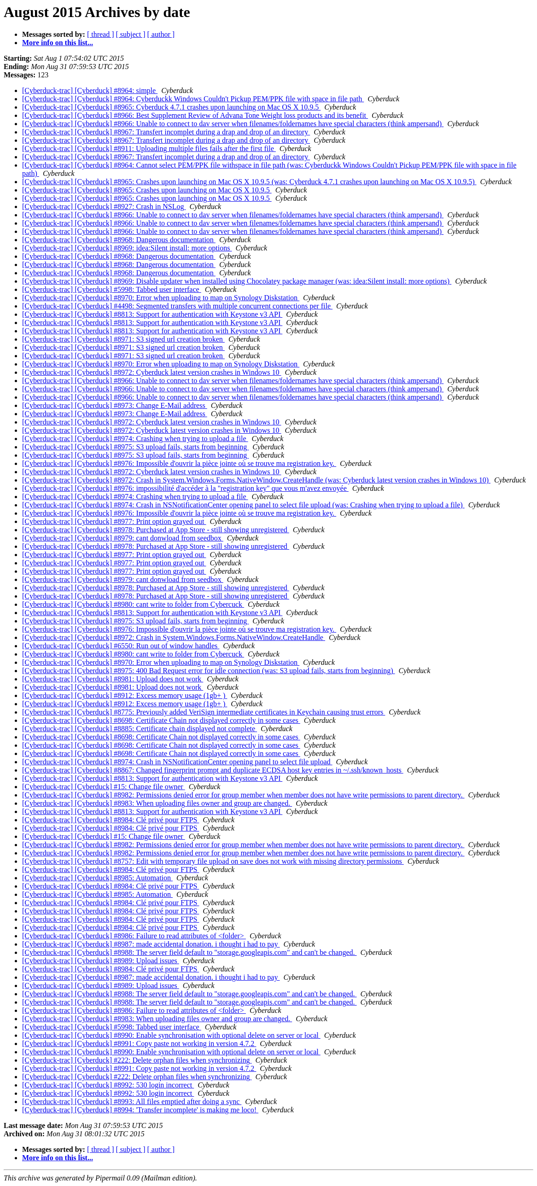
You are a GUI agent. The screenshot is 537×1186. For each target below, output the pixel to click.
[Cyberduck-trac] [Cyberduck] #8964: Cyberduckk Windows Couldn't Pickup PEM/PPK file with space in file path (193, 99)
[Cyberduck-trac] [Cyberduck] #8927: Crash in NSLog (104, 206)
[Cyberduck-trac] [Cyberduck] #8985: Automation (97, 878)
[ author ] (161, 34)
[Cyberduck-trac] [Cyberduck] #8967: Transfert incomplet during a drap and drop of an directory (166, 132)
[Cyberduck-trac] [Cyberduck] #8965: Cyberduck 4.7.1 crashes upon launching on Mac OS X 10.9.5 (171, 107)
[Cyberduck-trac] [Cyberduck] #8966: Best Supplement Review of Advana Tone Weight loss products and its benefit (195, 115)
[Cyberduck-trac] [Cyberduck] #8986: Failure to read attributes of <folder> (134, 936)
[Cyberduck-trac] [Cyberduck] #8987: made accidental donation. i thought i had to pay (151, 944)
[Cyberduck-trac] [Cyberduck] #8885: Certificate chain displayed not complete (139, 729)
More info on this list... (57, 43)
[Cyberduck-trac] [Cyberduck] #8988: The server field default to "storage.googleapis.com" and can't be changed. (189, 952)
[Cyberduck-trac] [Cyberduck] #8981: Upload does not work (112, 679)
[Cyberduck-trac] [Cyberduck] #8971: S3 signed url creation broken (123, 339)
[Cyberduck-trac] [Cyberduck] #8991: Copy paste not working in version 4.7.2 (139, 1043)
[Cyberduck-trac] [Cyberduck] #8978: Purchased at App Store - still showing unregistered (155, 530)
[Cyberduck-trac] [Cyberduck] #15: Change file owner (103, 787)
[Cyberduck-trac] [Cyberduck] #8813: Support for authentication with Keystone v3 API (152, 314)
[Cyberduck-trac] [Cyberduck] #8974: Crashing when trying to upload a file (135, 438)
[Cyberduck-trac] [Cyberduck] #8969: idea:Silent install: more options (127, 248)
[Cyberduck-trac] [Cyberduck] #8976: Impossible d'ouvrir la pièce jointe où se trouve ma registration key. (179, 463)
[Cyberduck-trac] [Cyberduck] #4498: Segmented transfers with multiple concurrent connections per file (177, 306)
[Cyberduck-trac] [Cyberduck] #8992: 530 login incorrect (108, 1085)
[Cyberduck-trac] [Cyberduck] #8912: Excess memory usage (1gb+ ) (124, 695)
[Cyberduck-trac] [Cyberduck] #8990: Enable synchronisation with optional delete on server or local (171, 1035)
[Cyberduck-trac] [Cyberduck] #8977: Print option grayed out (114, 521)
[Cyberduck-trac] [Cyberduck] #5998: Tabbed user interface (111, 289)
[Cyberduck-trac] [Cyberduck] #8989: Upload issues (100, 961)
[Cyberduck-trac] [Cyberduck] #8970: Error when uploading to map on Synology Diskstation (160, 298)
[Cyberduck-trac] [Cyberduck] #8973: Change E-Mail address (114, 405)
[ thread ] (100, 34)
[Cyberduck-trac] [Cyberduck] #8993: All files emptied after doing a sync (131, 1101)
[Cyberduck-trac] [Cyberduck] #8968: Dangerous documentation (119, 240)
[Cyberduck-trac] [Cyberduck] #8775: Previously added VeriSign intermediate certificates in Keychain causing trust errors (203, 712)
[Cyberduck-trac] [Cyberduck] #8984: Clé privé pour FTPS (110, 820)
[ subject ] (131, 34)
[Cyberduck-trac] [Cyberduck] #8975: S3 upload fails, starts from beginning (135, 447)
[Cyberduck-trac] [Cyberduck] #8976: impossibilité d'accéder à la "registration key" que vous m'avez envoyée (185, 488)
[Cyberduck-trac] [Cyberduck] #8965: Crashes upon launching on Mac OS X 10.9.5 (147, 190)
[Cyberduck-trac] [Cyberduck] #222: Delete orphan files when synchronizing (137, 1060)
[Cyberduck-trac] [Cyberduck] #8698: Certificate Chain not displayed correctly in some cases (161, 720)
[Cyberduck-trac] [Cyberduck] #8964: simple (90, 90)
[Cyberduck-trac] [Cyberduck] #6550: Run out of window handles (120, 646)
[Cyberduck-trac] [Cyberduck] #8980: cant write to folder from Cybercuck (133, 604)
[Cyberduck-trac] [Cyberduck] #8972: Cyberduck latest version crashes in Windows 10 (151, 372)
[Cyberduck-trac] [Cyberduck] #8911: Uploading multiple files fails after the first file (149, 148)
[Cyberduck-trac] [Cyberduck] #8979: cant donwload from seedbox (122, 538)
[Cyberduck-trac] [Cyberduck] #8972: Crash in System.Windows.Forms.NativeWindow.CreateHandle (173, 637)
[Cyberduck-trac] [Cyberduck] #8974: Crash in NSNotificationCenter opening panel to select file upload (177, 762)
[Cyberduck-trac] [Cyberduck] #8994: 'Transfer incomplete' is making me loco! (140, 1110)
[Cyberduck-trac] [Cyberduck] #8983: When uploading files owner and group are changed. (157, 803)
